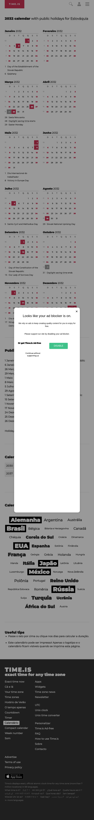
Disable (58, 346)
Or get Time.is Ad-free (29, 343)
